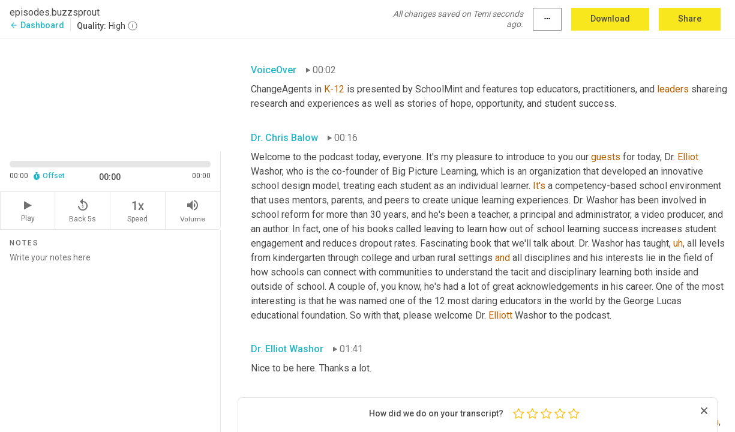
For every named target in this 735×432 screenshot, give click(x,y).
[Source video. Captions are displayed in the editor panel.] (110, 93)
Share (689, 18)
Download (610, 18)
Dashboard (37, 25)
